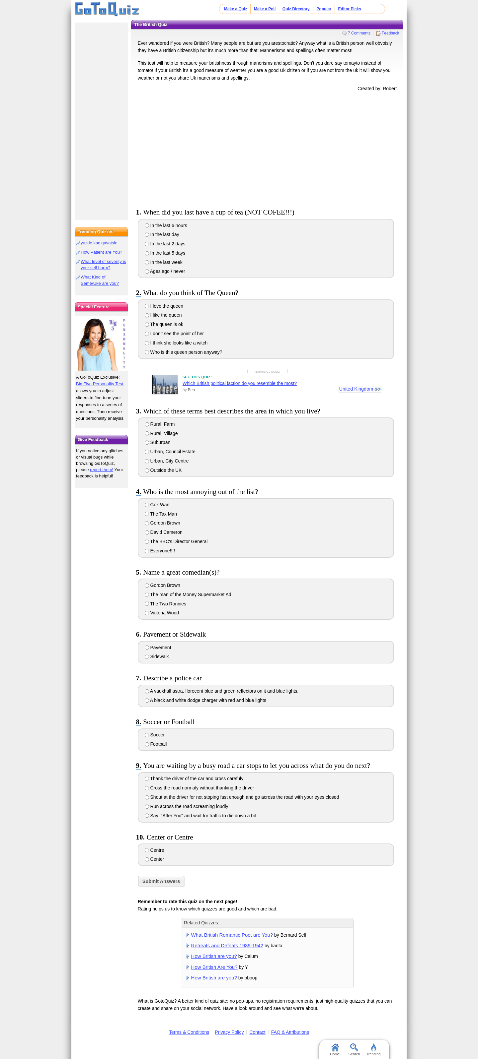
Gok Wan (157, 504)
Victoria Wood (162, 612)
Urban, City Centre (167, 461)
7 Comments (359, 33)
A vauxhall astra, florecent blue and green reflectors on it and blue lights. (222, 691)
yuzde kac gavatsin (99, 242)
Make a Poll (265, 9)
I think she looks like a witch (176, 342)
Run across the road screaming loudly (186, 806)
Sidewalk (157, 656)
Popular (323, 9)
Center (154, 859)
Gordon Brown (162, 523)
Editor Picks (349, 9)
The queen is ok (164, 324)
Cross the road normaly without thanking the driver (199, 787)
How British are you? (214, 956)
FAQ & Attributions (290, 1032)
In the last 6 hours (166, 225)
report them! (101, 469)
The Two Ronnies (165, 603)
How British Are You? (214, 967)
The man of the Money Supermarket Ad (188, 594)
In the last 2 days (165, 243)
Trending (373, 1049)
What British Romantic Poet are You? (232, 935)
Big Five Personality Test (99, 383)
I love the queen (164, 306)
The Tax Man (161, 514)
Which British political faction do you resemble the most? (240, 383)
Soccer (155, 734)
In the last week (164, 262)
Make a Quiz (235, 9)
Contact (257, 1032)
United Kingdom (355, 389)
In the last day (162, 234)
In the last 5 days (165, 253)
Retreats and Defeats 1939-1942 (227, 945)
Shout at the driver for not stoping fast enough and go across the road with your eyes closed (242, 797)
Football (156, 744)
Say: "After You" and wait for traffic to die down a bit (200, 815)
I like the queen (163, 315)
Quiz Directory (296, 9)
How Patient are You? (101, 252)
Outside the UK (163, 470)
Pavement (158, 647)
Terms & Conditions (189, 1032)
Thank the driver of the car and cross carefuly (194, 778)
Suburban (158, 442)
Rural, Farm (160, 424)
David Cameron (164, 532)
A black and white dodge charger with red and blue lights (205, 700)
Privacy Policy (229, 1032)
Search (354, 1049)
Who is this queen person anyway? (183, 352)
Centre (154, 850)
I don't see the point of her (174, 333)
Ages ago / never (165, 271)
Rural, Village (161, 433)
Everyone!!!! (160, 550)
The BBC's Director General (176, 541)
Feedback (390, 33)
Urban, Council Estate (170, 451)
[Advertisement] (267, 148)
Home (335, 1049)
